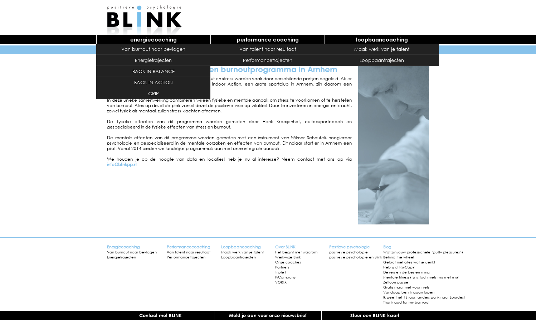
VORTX (281, 282)
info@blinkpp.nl (122, 164)
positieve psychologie (348, 252)
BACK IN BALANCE (153, 71)
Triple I (280, 272)
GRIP (153, 93)
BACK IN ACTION (153, 82)
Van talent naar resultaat (267, 49)
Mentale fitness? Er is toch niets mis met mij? (421, 277)
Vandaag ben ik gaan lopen (408, 292)
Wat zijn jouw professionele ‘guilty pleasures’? (423, 252)
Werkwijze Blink (288, 257)
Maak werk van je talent (381, 49)
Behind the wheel (398, 257)
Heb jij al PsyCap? (399, 267)
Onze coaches (288, 262)
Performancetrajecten (267, 60)
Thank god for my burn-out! (406, 302)
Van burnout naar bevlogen (153, 49)
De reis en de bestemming (406, 272)
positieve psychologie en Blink (355, 257)
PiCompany (285, 277)
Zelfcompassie (395, 282)
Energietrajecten (153, 60)
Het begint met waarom (296, 252)
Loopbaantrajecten (382, 60)
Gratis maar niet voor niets (406, 287)
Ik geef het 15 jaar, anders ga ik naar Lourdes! (424, 297)
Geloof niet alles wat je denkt (409, 262)
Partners (282, 267)
